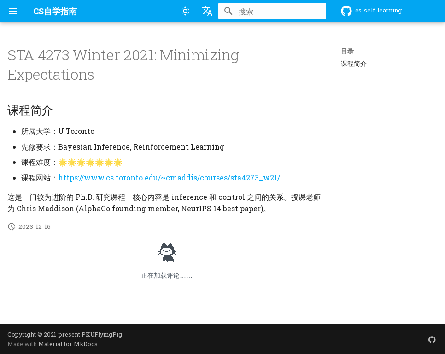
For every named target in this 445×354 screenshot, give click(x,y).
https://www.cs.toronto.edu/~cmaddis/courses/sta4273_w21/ (169, 177)
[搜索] (272, 11)
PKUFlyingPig (102, 334)
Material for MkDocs (68, 344)
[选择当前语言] (207, 11)
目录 (347, 51)
